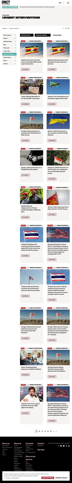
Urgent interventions (9, 54)
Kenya (22, 348)
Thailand (23, 225)
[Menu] (68, 2)
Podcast (9, 63)
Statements (9, 48)
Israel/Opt (50, 225)
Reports (9, 38)
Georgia (23, 112)
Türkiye (22, 77)
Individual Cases (9, 41)
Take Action (41, 450)
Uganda (23, 41)
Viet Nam (49, 187)
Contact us (40, 443)
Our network (29, 443)
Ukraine (49, 112)
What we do (17, 443)
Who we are (5, 443)
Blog (9, 44)
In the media (9, 51)
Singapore (50, 148)
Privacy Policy (61, 478)
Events (9, 60)
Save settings (47, 478)
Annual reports (9, 57)
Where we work (30, 456)
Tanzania (50, 77)
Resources (29, 459)
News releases (9, 35)
